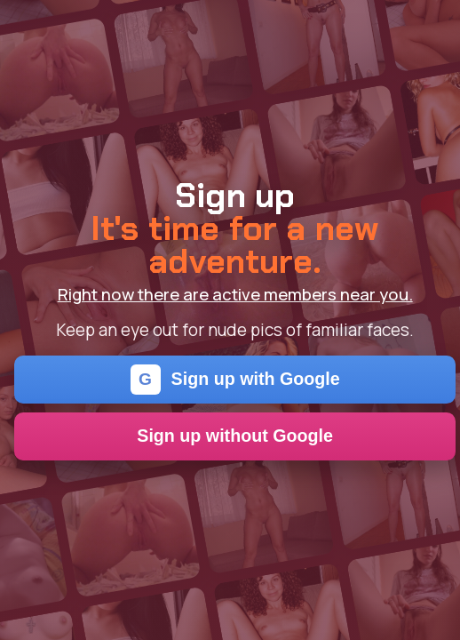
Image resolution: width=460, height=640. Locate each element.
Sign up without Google (235, 435)
